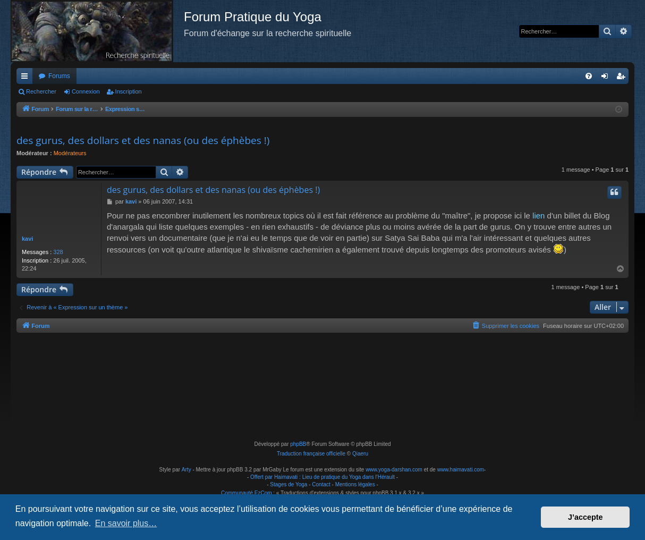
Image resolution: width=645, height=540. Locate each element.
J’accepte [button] (585, 517)
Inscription (128, 91)
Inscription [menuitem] (623, 78)
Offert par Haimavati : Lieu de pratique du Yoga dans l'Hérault (322, 477)
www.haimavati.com (460, 470)
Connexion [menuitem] (607, 78)
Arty (186, 470)
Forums (59, 76)
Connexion (86, 91)
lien (538, 215)
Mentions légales (355, 484)
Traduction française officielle (311, 454)
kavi (27, 238)
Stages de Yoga (288, 484)
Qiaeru (360, 454)
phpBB (298, 444)
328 (58, 252)
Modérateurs (70, 153)
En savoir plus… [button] (126, 523)
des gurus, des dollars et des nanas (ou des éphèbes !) (142, 140)
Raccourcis (26, 78)
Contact (321, 484)
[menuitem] (589, 76)
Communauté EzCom (246, 493)
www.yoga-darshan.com (394, 470)
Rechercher (41, 91)
